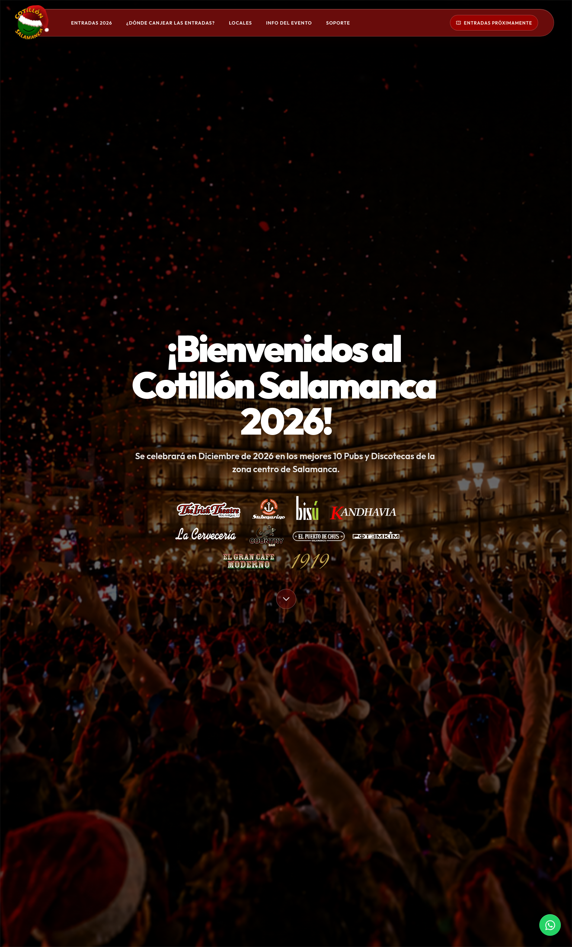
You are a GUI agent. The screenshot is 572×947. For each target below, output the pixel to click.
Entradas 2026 (91, 23)
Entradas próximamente (494, 23)
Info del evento (289, 23)
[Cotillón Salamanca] (40, 23)
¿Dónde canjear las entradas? (170, 23)
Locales (240, 23)
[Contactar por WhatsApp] (550, 925)
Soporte (338, 23)
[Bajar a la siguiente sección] (286, 600)
